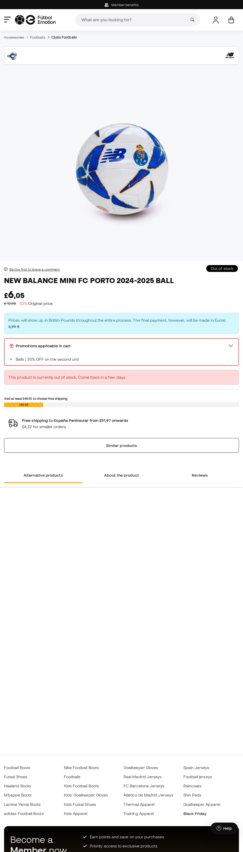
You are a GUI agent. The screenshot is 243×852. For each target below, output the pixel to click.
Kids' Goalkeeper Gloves (86, 795)
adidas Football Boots (24, 813)
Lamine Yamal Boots (22, 804)
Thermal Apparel (139, 804)
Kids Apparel (76, 813)
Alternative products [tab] (43, 475)
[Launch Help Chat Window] (224, 828)
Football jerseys (197, 776)
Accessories (14, 37)
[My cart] (231, 19)
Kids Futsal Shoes (80, 804)
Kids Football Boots (81, 786)
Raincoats (192, 786)
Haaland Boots (17, 786)
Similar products (121, 445)
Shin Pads (192, 795)
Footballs (37, 37)
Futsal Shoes (15, 776)
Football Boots (17, 767)
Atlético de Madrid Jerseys (148, 795)
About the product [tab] (121, 475)
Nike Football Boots (81, 767)
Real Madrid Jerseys (143, 776)
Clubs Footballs (64, 37)
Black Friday (195, 813)
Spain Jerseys (196, 767)
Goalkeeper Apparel (201, 804)
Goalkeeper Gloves (141, 767)
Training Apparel (139, 813)
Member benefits (121, 5)
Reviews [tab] (200, 475)
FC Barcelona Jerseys (144, 786)
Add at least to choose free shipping (35, 398)
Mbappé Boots (18, 795)
